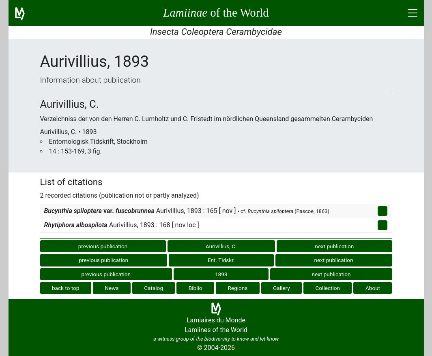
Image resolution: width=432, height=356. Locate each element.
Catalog (153, 288)
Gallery (281, 288)
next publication (334, 246)
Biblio (195, 288)
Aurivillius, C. (221, 246)
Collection (328, 288)
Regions (237, 288)
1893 (221, 274)
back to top (66, 288)
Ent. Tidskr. (221, 260)
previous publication (103, 246)
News (111, 288)
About (372, 288)
